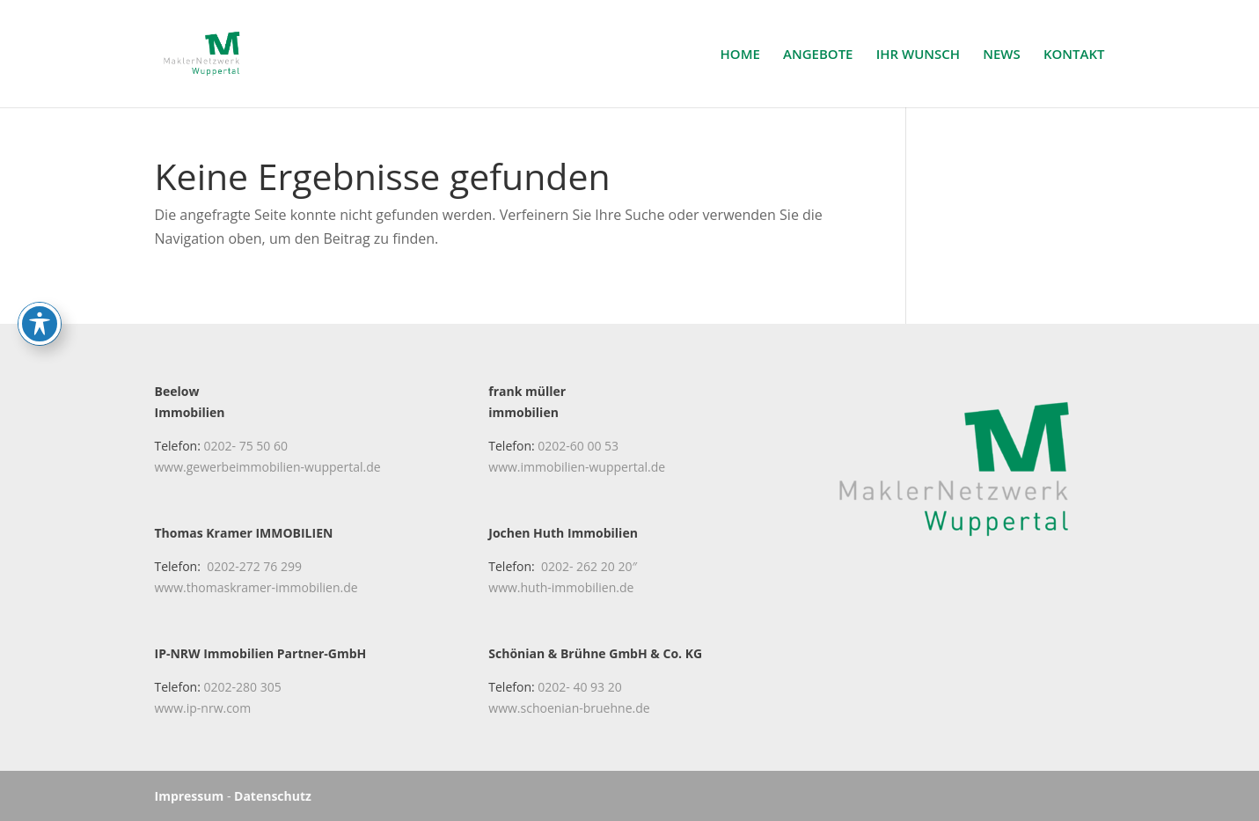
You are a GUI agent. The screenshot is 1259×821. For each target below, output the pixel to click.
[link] (211, 52)
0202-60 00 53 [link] (578, 445)
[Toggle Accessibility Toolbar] (39, 268)
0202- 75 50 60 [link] (246, 445)
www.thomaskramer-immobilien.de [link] (256, 587)
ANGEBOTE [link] (818, 55)
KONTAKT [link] (1074, 55)
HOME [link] (740, 55)
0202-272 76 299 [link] (254, 566)
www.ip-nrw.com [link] (203, 708)
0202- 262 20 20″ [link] (589, 566)
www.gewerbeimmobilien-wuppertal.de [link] (268, 466)
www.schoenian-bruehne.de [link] (568, 708)
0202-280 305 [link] (243, 686)
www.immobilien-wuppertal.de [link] (576, 466)
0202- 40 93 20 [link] (579, 686)
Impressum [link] (189, 796)
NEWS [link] (1002, 55)
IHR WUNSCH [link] (918, 55)
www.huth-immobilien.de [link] (560, 587)
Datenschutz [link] (272, 796)
